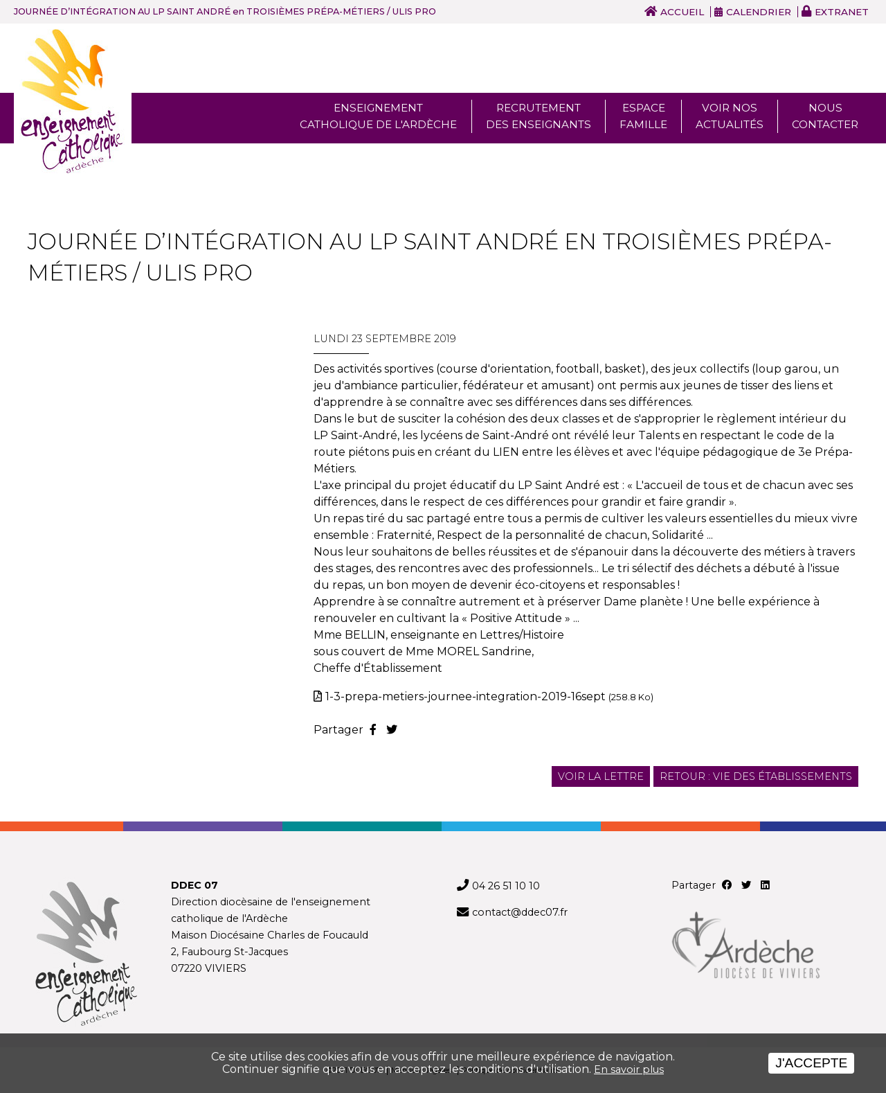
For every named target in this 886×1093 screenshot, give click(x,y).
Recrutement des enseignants (538, 116)
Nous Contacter (825, 116)
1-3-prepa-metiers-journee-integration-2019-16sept (489, 696)
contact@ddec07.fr (520, 912)
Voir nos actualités (729, 116)
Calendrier (758, 11)
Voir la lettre (601, 776)
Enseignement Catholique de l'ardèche (378, 116)
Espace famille (643, 116)
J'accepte (811, 1063)
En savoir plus (629, 1069)
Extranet (842, 11)
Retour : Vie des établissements (756, 776)
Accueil (682, 11)
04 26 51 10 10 (506, 886)
